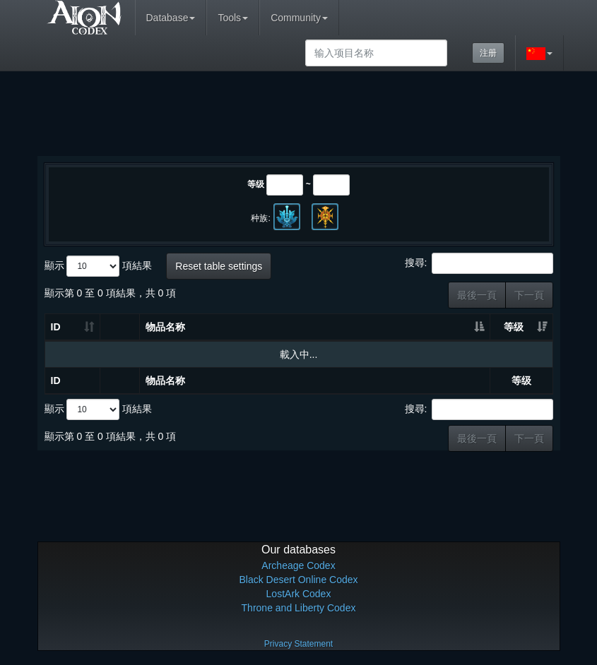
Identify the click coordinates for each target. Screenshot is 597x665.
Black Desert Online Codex (298, 579)
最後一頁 (477, 295)
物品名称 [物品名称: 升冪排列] (165, 326)
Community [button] (299, 17)
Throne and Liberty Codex (299, 607)
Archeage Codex (298, 565)
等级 (255, 184)
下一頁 (529, 295)
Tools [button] (233, 17)
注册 (488, 53)
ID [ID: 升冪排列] (56, 326)
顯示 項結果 (99, 266)
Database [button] (171, 17)
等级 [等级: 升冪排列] (514, 326)
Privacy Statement (298, 644)
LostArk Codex (298, 593)
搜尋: (479, 263)
